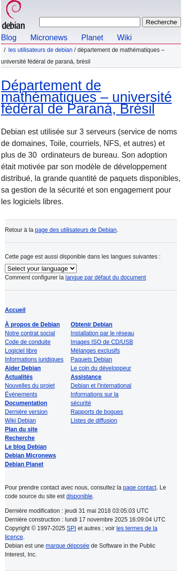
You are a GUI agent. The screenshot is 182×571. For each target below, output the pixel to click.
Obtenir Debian (92, 324)
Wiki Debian (20, 420)
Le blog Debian (26, 446)
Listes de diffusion (94, 420)
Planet (92, 37)
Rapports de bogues (97, 411)
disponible (79, 496)
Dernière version (26, 411)
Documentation (26, 403)
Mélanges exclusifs (95, 350)
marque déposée (67, 545)
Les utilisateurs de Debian (40, 50)
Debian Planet (24, 464)
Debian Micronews (30, 455)
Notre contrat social (30, 333)
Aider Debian (23, 368)
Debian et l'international (101, 385)
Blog (9, 37)
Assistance (86, 377)
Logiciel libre (21, 350)
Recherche (19, 438)
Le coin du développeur (101, 368)
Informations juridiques (34, 359)
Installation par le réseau (102, 333)
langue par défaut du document (106, 277)
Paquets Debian (91, 359)
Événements (21, 394)
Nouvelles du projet (30, 385)
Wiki (124, 37)
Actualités (19, 377)
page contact (139, 487)
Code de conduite (27, 342)
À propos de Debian (32, 324)
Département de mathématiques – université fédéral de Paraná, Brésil (86, 97)
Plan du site (21, 429)
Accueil (15, 310)
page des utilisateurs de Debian (75, 230)
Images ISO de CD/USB (102, 342)
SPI (71, 528)
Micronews (48, 37)
